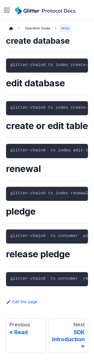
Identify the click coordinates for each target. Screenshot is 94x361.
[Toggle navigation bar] (7, 10)
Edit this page (21, 301)
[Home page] (11, 28)
